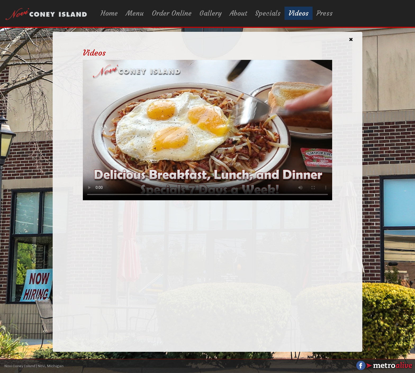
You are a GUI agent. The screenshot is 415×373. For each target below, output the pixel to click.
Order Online (172, 13)
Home (109, 13)
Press (325, 13)
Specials (268, 13)
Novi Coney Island (19, 366)
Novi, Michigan (51, 366)
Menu (135, 13)
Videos (298, 13)
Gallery (211, 13)
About (238, 13)
